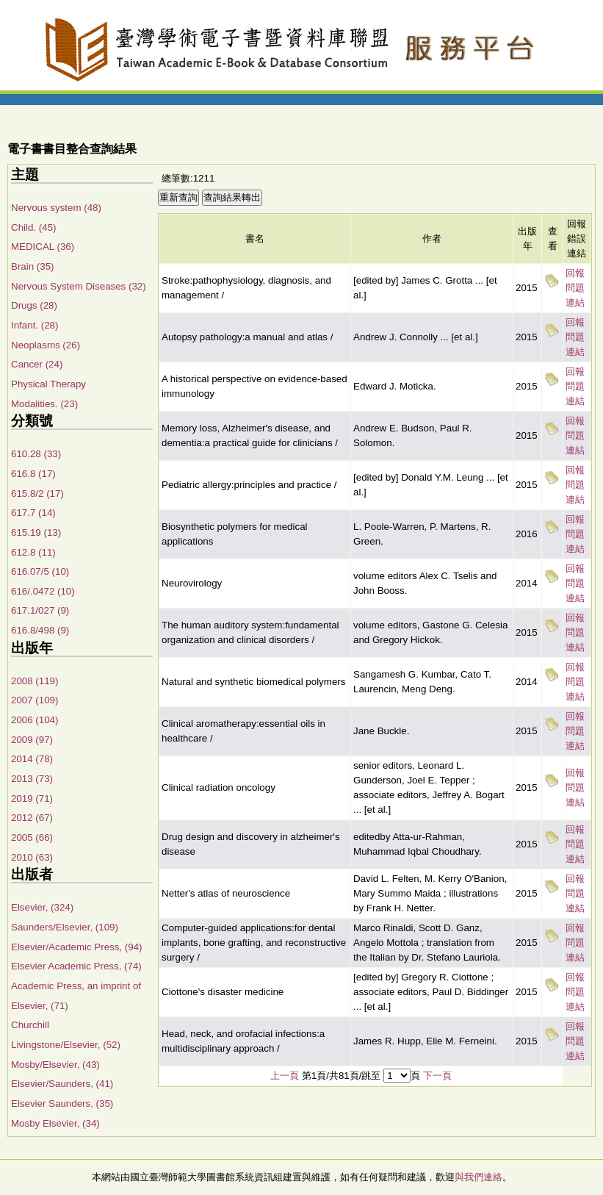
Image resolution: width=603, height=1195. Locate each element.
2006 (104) (34, 719)
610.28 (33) (36, 453)
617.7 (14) (33, 512)
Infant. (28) (34, 325)
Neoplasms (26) (45, 345)
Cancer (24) (36, 364)
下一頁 (437, 1075)
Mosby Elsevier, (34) (55, 1123)
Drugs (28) (34, 305)
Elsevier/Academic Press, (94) (76, 946)
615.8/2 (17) (37, 493)
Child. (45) (33, 227)
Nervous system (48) (56, 207)
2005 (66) (32, 837)
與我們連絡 (478, 1177)
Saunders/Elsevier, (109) (64, 927)
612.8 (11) (33, 552)
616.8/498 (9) (40, 630)
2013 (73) (32, 778)
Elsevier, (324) (42, 907)
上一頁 (284, 1075)
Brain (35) (32, 266)
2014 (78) (32, 758)
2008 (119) (34, 680)
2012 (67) (32, 817)
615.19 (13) (36, 532)
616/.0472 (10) (43, 591)
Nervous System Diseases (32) (78, 286)
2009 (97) (32, 739)
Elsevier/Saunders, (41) (62, 1083)
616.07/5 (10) (40, 571)
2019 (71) (32, 798)
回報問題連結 (575, 288)
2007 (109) (34, 700)
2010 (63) (32, 857)
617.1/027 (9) (40, 610)
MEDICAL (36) (42, 246)
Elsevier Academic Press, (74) (76, 966)
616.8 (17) (33, 473)
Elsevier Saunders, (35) (62, 1103)
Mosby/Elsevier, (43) (55, 1064)
